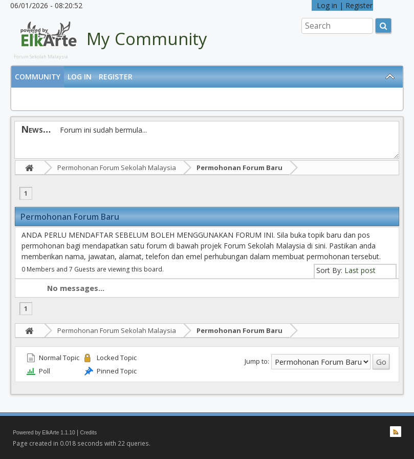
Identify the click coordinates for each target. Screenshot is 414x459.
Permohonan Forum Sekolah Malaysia (116, 167)
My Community (146, 38)
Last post (360, 270)
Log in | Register (342, 5)
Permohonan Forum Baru (239, 167)
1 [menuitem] (26, 193)
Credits (88, 432)
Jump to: (257, 361)
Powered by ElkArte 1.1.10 (44, 432)
